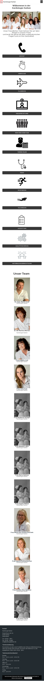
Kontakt (22, 56)
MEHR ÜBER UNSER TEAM (22, 132)
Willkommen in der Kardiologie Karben (21, 6)
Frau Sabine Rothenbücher (22, 561)
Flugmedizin (22, 91)
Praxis (22, 172)
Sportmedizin (22, 190)
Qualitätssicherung (22, 246)
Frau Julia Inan (22, 389)
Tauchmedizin (22, 207)
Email (23, 648)
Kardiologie (22, 73)
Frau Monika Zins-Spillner (22, 590)
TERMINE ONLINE (22, 152)
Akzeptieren (28, 678)
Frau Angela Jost (22, 360)
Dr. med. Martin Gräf (22, 302)
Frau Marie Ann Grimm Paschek (22, 532)
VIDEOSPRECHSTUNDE (22, 113)
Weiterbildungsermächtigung (22, 263)
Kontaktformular (21, 647)
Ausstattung (22, 228)
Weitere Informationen (17, 678)
